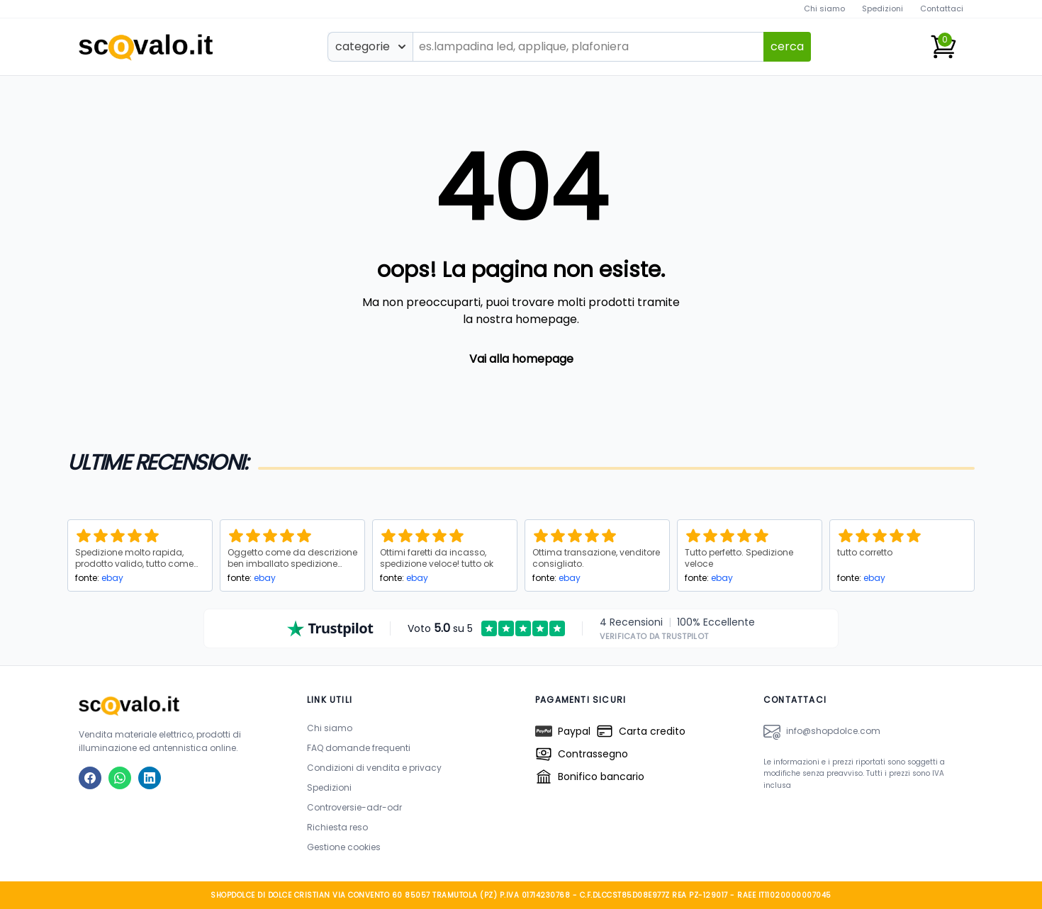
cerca (787, 46)
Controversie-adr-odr (354, 807)
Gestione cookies (344, 847)
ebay (112, 578)
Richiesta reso (337, 827)
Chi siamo (824, 8)
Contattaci (941, 8)
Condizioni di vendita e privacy (374, 768)
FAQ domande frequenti (358, 748)
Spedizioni (882, 8)
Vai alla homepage (521, 359)
